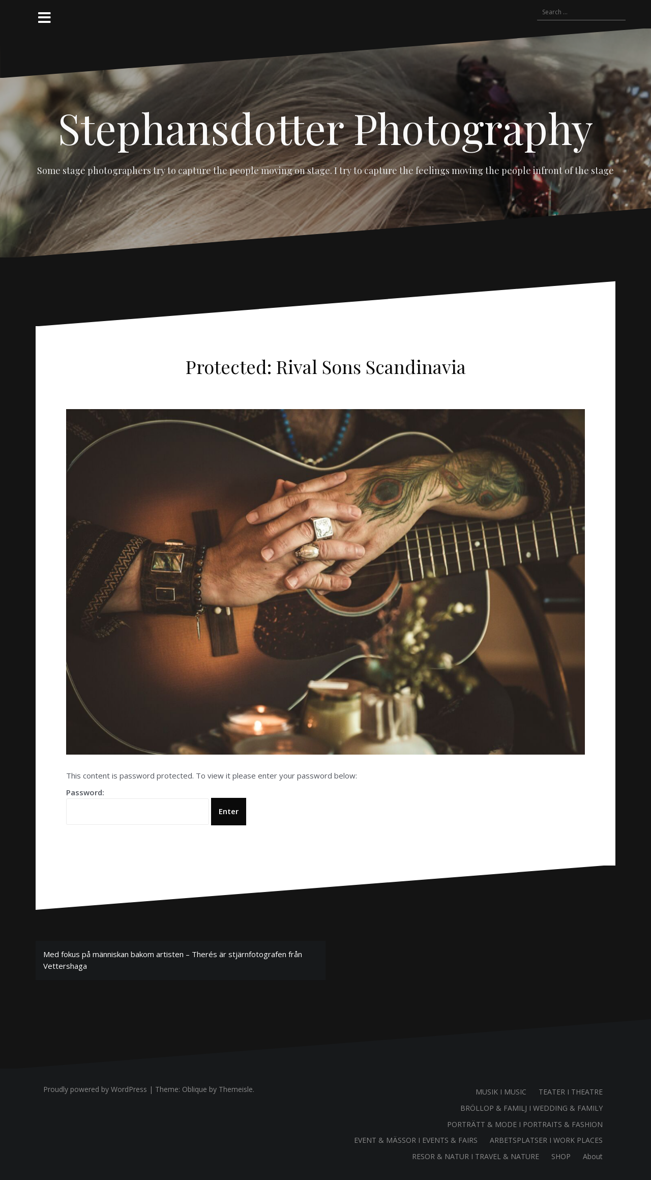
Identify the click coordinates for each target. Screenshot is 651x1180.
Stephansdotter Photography (325, 128)
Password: (137, 806)
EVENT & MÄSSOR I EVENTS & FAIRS (416, 1140)
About (593, 1156)
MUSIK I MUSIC (501, 1092)
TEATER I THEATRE (571, 1092)
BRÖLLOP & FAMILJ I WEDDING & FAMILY (531, 1108)
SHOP (561, 1156)
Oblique (194, 1089)
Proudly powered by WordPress (95, 1089)
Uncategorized (394, 388)
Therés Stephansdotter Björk (321, 388)
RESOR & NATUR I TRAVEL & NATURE (475, 1156)
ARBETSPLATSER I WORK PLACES (546, 1140)
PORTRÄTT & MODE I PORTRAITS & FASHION (525, 1124)
